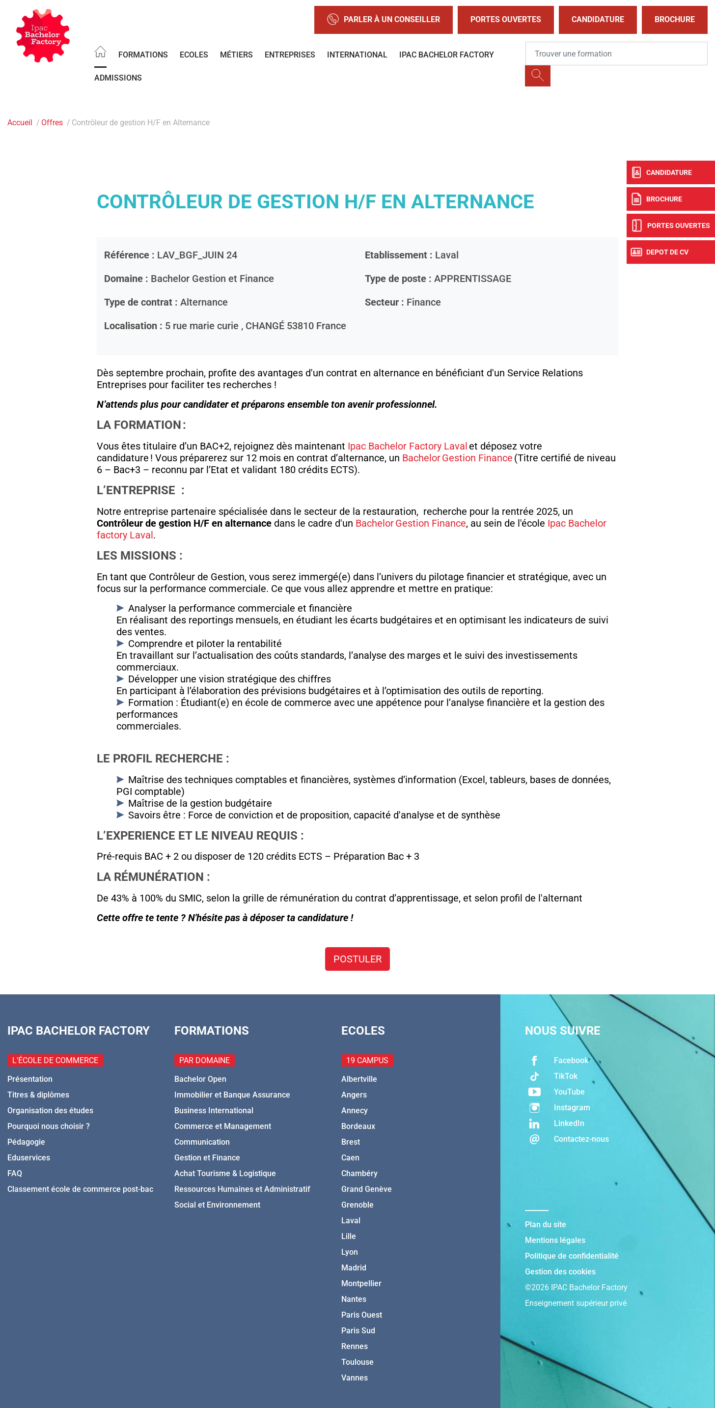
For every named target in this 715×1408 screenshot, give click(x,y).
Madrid (353, 1267)
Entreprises (290, 54)
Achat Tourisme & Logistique (225, 1173)
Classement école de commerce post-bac (80, 1189)
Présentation (30, 1079)
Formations (143, 54)
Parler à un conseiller (383, 20)
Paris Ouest (361, 1315)
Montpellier (361, 1283)
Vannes (354, 1377)
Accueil (19, 122)
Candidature (598, 19)
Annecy (354, 1110)
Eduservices (28, 1157)
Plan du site (545, 1224)
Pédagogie (26, 1142)
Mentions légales (555, 1240)
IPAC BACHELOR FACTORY (446, 54)
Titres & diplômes (38, 1094)
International (357, 54)
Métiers (236, 54)
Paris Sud (358, 1330)
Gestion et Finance (207, 1157)
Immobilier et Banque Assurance (232, 1094)
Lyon (349, 1252)
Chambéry (359, 1173)
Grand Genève (366, 1189)
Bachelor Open (200, 1079)
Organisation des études (50, 1110)
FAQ (14, 1173)
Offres (52, 122)
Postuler (357, 959)
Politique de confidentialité (572, 1256)
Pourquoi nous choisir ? (48, 1126)
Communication (202, 1142)
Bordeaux (358, 1126)
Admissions (118, 78)
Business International (213, 1110)
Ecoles (194, 54)
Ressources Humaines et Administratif (242, 1189)
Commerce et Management (222, 1126)
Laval (350, 1220)
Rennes (354, 1346)
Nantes (353, 1299)
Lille (348, 1236)
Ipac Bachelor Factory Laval (408, 446)
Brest (350, 1142)
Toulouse (357, 1362)
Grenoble (357, 1205)
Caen (350, 1157)
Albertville (359, 1079)
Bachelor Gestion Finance (457, 458)
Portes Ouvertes (505, 19)
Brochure (675, 19)
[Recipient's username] (616, 53)
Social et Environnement (217, 1205)
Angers (354, 1094)
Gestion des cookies (560, 1271)
